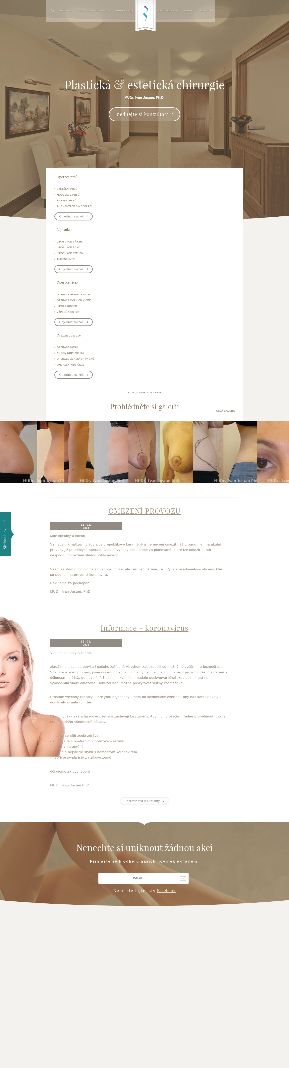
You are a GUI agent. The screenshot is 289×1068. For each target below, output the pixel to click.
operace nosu (211, 190)
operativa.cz (61, 986)
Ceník (193, 9)
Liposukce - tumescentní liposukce (121, 944)
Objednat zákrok (71, 218)
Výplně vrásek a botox (120, 960)
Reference (122, 9)
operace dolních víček (170, 196)
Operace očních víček (119, 919)
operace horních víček (170, 190)
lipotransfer (163, 202)
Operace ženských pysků (121, 955)
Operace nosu (113, 924)
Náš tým (63, 9)
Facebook (166, 716)
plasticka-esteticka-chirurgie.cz (68, 993)
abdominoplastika (215, 196)
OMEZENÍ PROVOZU (144, 354)
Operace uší (111, 937)
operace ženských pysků (220, 202)
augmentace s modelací (74, 208)
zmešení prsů (66, 202)
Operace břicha (114, 950)
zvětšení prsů (67, 190)
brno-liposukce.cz (66, 976)
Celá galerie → (227, 250)
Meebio (238, 1059)
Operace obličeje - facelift (117, 931)
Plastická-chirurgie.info (195, 1010)
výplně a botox (164, 208)
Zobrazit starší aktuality (142, 627)
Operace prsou (114, 914)
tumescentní (114, 208)
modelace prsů (68, 196)
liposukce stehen (118, 202)
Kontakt (210, 9)
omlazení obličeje (215, 208)
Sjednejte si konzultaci (142, 120)
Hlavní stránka (65, 914)
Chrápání (109, 965)
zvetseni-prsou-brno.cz (70, 971)
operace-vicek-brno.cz (69, 981)
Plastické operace (91, 9)
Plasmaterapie (114, 970)
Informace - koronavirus (144, 462)
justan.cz (59, 966)
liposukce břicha (118, 190)
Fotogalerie (172, 9)
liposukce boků (116, 196)
